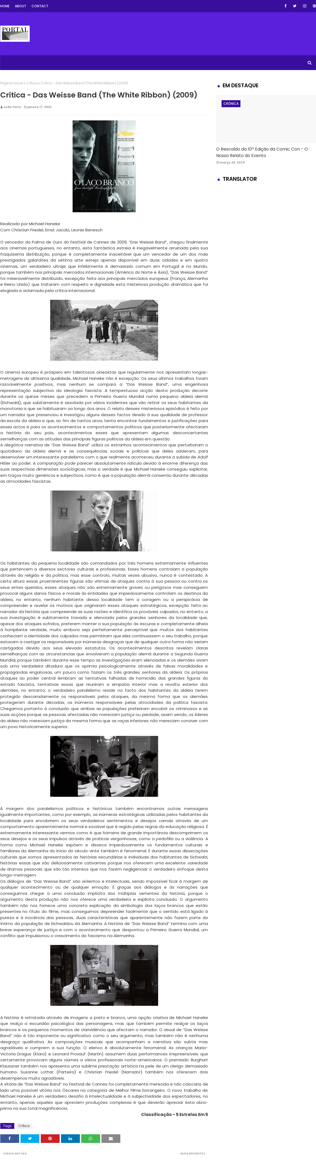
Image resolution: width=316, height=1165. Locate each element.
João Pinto (12, 107)
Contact (40, 6)
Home (4, 6)
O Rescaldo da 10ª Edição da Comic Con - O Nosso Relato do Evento (262, 152)
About (20, 6)
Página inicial (11, 83)
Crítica (32, 83)
